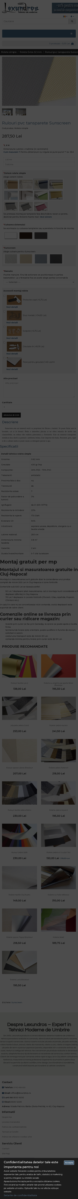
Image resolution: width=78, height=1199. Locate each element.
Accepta (69, 1162)
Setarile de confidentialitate (20, 1195)
